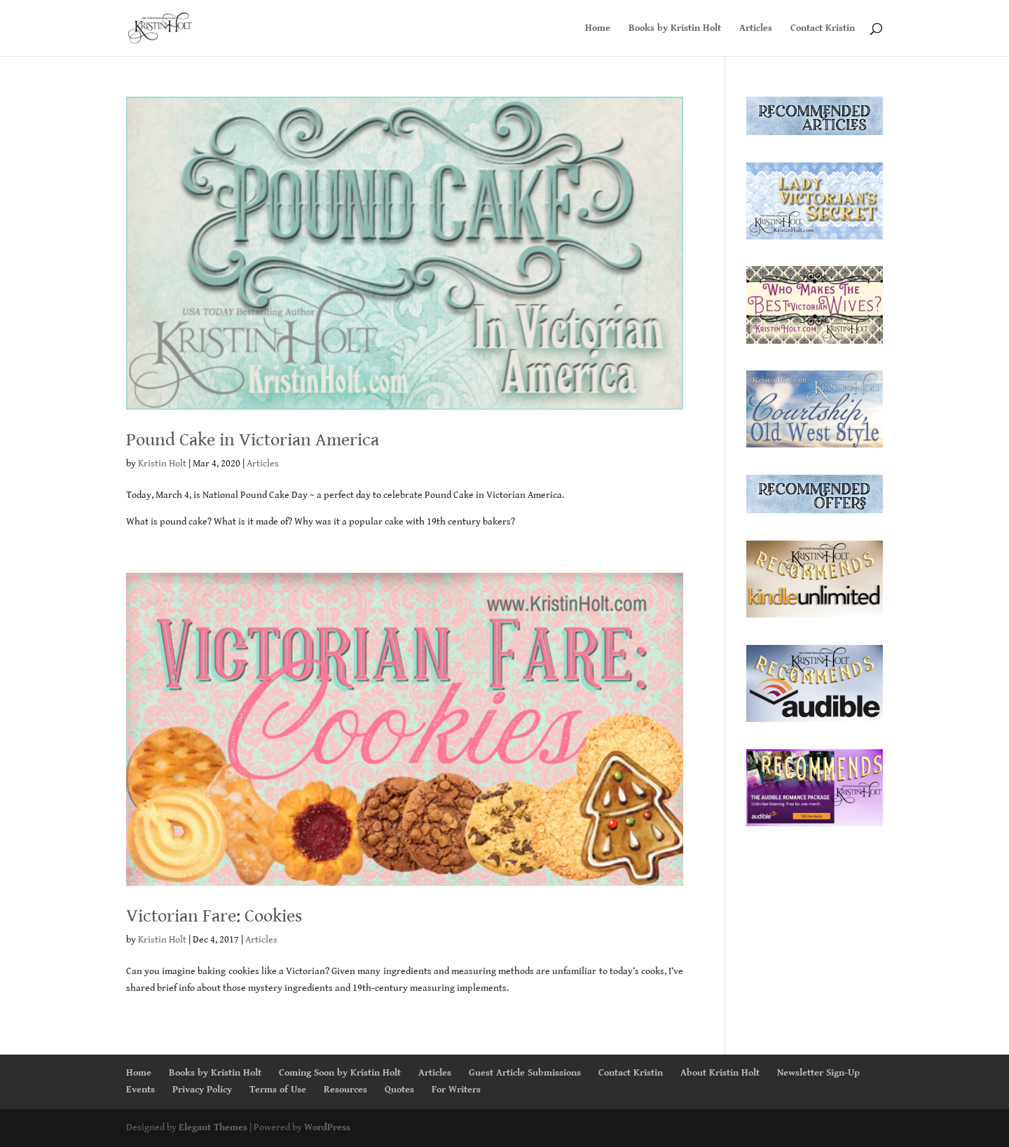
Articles (755, 28)
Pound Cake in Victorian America (252, 439)
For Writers (456, 1089)
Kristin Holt (162, 463)
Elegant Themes (213, 1127)
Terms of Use (277, 1089)
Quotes (399, 1089)
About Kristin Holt (720, 1072)
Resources (345, 1089)
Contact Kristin (822, 28)
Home (597, 28)
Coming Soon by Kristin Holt (340, 1072)
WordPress (327, 1127)
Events (140, 1089)
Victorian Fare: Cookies (214, 915)
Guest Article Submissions (525, 1072)
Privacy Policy (202, 1089)
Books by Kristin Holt (675, 28)
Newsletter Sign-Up (818, 1072)
